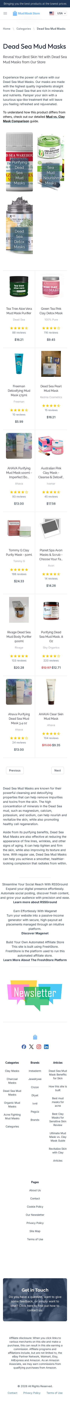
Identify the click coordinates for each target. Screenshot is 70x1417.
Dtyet (35, 1095)
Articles (57, 1160)
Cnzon (35, 1087)
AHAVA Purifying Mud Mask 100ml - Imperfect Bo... (19, 473)
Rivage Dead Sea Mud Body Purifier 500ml (19, 636)
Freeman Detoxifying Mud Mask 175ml (19, 391)
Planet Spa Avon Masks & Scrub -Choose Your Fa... (51, 555)
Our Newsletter (35, 1214)
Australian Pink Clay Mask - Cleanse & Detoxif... (51, 473)
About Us (35, 1190)
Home (6, 28)
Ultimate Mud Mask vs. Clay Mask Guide (57, 1137)
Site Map (35, 1231)
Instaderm (35, 1070)
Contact (35, 1198)
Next (58, 770)
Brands (35, 1119)
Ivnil (34, 1103)
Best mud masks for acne (58, 1102)
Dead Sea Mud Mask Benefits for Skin (58, 1074)
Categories (23, 28)
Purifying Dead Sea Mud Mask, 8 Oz (51, 636)
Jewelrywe (34, 1079)
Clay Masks (12, 1070)
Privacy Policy (35, 1222)
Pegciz (35, 1111)
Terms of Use (35, 1239)
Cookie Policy (35, 1206)
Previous (15, 770)
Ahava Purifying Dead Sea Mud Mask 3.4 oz (19, 718)
